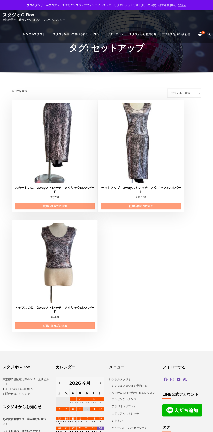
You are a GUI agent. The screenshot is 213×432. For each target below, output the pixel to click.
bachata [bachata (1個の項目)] (169, 278)
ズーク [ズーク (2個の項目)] (190, 330)
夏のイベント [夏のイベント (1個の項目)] (191, 387)
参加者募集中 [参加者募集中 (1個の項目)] (172, 387)
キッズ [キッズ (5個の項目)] (168, 310)
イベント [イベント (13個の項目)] (196, 298)
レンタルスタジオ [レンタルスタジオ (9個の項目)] (174, 381)
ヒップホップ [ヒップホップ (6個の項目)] (187, 355)
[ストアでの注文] (184, 93)
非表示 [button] (182, 5)
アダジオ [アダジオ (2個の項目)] (169, 291)
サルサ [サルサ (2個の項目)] (185, 317)
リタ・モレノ (115, 34)
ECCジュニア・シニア (125, 281)
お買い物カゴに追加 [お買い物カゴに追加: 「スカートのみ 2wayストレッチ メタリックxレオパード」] (32, 166)
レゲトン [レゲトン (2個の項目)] (189, 374)
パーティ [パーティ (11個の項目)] (169, 355)
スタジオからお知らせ (142, 34)
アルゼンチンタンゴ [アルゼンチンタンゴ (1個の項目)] (175, 298)
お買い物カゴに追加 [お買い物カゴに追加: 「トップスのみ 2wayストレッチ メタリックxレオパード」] (130, 166)
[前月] (59, 222)
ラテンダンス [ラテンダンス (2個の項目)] (172, 374)
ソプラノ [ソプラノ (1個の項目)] (169, 336)
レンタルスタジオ (35, 34)
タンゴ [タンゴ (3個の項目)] (183, 336)
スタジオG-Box (18, 14)
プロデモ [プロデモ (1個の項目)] (169, 362)
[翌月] (100, 222)
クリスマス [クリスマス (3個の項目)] (183, 310)
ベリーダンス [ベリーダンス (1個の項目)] (187, 362)
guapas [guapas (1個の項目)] (183, 278)
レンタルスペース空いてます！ (22, 270)
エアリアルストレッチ (125, 252)
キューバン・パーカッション (129, 267)
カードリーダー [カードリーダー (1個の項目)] (173, 304)
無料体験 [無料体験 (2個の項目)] (189, 394)
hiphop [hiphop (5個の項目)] (196, 278)
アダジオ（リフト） (124, 245)
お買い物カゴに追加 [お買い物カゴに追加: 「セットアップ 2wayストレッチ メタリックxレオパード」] (81, 166)
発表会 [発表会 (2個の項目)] (192, 400)
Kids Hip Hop (120, 274)
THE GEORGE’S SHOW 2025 (20, 296)
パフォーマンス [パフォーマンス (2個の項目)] (190, 349)
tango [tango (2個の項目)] (192, 285)
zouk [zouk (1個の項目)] (203, 285)
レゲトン (117, 260)
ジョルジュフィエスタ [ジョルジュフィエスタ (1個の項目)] (176, 323)
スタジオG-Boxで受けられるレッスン (77, 34)
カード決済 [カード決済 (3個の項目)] (193, 304)
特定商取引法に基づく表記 (128, 302)
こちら (20, 233)
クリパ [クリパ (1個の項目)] (198, 310)
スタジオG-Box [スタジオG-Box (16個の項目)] (173, 330)
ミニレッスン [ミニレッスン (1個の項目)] (172, 368)
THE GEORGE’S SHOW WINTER (22, 277)
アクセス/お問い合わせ (176, 34)
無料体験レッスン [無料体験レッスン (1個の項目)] (174, 400)
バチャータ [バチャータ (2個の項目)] (200, 342)
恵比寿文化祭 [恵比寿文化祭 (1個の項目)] (172, 394)
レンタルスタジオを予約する (129, 225)
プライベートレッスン (125, 288)
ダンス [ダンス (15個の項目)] (195, 336)
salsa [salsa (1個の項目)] (181, 285)
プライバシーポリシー (122, 316)
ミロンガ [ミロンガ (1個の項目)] (189, 368)
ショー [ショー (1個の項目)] (198, 317)
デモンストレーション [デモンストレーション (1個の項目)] (176, 342)
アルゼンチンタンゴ (124, 238)
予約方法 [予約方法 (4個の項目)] (194, 381)
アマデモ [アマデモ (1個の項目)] (184, 291)
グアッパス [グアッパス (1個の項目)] (171, 317)
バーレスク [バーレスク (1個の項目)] (171, 349)
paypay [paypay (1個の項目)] (168, 285)
